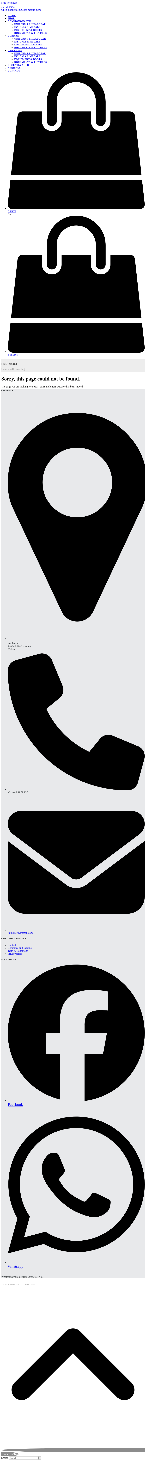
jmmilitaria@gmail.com (20, 932)
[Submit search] (39, 1458)
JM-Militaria (8, 7)
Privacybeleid (15, 953)
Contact (12, 945)
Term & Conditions (18, 950)
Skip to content (9, 2)
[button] (21, 9)
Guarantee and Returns (20, 948)
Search (4, 1457)
